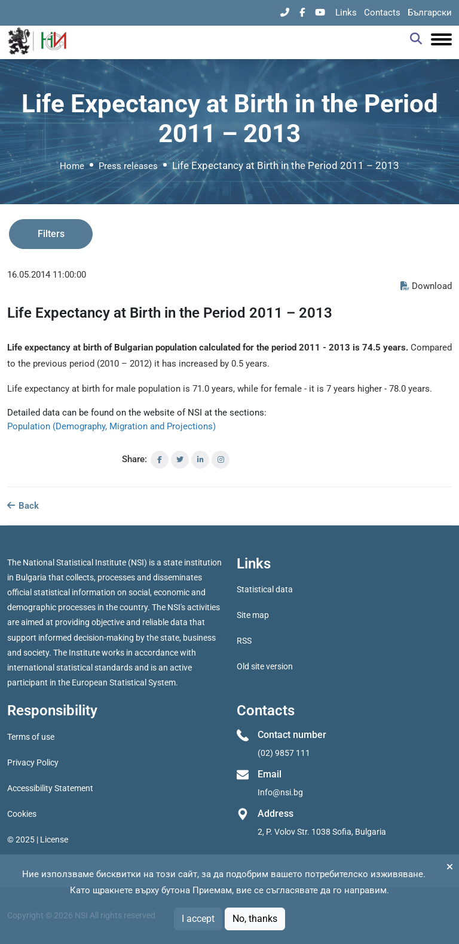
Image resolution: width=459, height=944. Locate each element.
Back (23, 505)
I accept (198, 918)
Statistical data (265, 589)
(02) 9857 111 (284, 753)
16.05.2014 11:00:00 (46, 274)
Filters (51, 233)
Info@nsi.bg (280, 792)
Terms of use (30, 737)
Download (426, 286)
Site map (253, 615)
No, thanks (254, 918)
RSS (244, 640)
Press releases (128, 166)
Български (430, 12)
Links (346, 12)
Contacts (382, 12)
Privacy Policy (33, 762)
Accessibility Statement (50, 788)
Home (72, 166)
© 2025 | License (37, 839)
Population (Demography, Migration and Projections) (111, 426)
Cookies (21, 814)
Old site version (265, 666)
